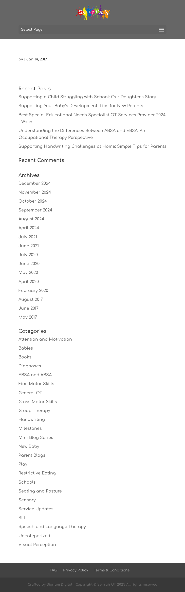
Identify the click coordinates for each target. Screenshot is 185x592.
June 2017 (28, 308)
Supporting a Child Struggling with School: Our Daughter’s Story (87, 97)
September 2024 (35, 210)
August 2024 (31, 219)
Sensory (27, 500)
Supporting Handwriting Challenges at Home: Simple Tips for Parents (92, 146)
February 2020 (33, 290)
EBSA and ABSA (35, 375)
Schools (27, 482)
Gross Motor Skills (37, 402)
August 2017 (30, 299)
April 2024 (28, 228)
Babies (25, 348)
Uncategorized (34, 536)
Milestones (30, 428)
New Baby (28, 446)
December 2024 (34, 183)
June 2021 (28, 246)
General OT (30, 393)
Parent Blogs (31, 455)
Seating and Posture (40, 491)
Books (24, 357)
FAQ (54, 570)
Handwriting (31, 419)
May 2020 (28, 272)
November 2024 (34, 192)
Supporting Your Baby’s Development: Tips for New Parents (80, 106)
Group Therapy (34, 410)
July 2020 (28, 255)
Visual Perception (37, 544)
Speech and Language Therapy (52, 526)
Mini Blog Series (35, 437)
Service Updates (35, 509)
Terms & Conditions (112, 570)
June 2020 (29, 263)
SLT (22, 518)
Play (22, 464)
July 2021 (27, 237)
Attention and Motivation (45, 339)
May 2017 (27, 317)
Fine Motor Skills (36, 384)
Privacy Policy (75, 570)
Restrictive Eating (37, 473)
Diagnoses (29, 366)
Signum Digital (59, 584)
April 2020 (28, 281)
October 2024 (32, 201)
